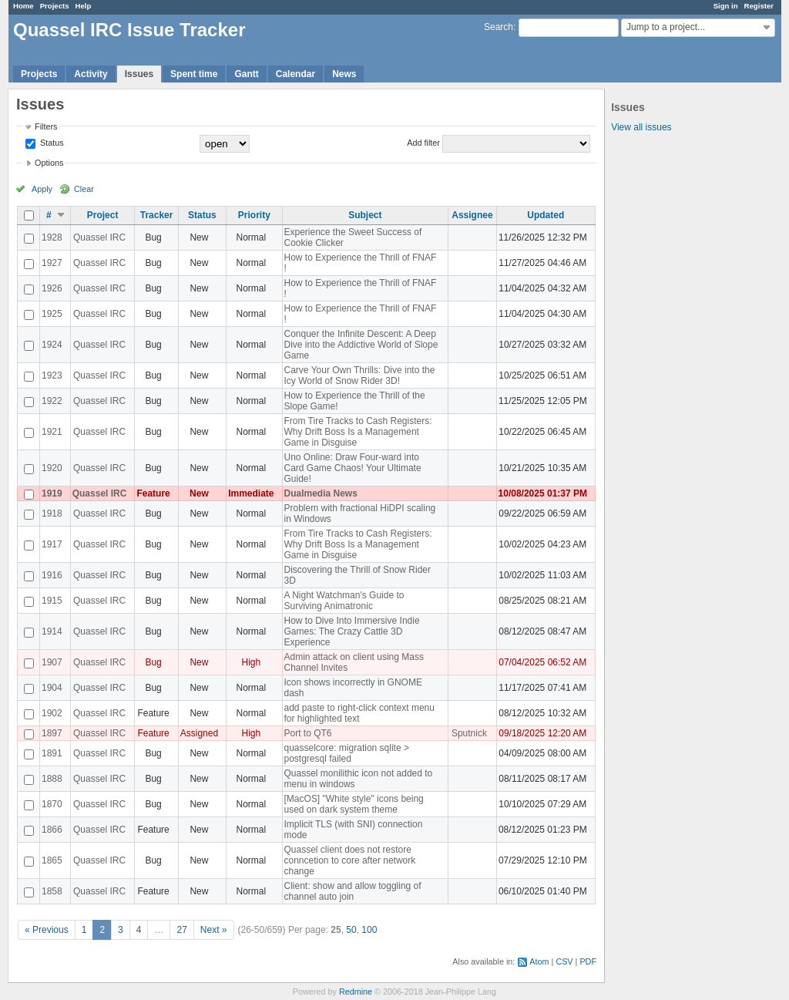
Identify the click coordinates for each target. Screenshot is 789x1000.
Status (51, 142)
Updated (545, 215)
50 (351, 929)
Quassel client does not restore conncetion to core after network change (350, 860)
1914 (52, 631)
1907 (52, 662)
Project (103, 215)
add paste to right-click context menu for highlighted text (359, 713)
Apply (42, 189)
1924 (52, 344)
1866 (52, 829)
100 (369, 929)
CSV (564, 961)
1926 (52, 288)
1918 (52, 513)
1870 (52, 804)
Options (49, 162)
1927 (52, 263)
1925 (52, 313)
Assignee (472, 215)
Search (498, 27)
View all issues (641, 127)
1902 (52, 713)
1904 (52, 687)
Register (759, 6)
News (344, 74)
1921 (52, 431)
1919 (52, 493)
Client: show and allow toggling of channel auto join (352, 891)
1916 (52, 575)
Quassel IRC (99, 237)
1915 (52, 600)
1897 (52, 733)
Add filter (423, 142)
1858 (52, 891)
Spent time (193, 74)
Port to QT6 (308, 733)
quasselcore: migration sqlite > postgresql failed (346, 753)
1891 (52, 753)
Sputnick (469, 733)
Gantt (246, 74)
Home (23, 6)
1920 (52, 468)
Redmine (355, 991)
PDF (587, 961)
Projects (54, 6)
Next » (213, 929)
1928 (52, 237)
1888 (52, 778)
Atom (539, 961)
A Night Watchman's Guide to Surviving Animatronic (344, 600)
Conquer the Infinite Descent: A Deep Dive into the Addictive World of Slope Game (361, 344)
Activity (90, 74)
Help (84, 6)
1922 (52, 401)
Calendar (295, 74)
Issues (139, 74)
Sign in (725, 6)
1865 (52, 860)
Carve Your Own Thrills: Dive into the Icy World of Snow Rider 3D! (359, 375)
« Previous (47, 929)
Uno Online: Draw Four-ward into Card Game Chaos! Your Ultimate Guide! (352, 468)
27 (181, 929)
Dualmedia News (321, 493)
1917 (52, 544)
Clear (84, 189)
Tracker (156, 215)
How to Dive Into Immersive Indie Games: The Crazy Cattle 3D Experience (352, 631)
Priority (254, 215)
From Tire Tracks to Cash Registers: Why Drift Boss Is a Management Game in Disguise (358, 432)
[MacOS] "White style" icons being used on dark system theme (354, 804)
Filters (46, 126)
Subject (364, 215)
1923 (52, 375)
